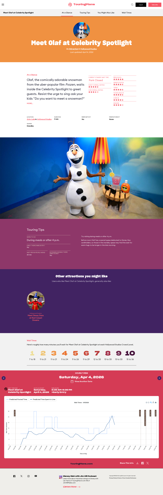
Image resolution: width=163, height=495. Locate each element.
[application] (81, 428)
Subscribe (155, 5)
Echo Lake (31, 119)
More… (30, 103)
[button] (146, 402)
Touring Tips (85, 12)
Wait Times (127, 12)
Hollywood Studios (88, 49)
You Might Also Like (106, 12)
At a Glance (67, 12)
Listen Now (72, 487)
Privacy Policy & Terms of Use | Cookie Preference (122, 478)
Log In (141, 5)
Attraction (73, 49)
